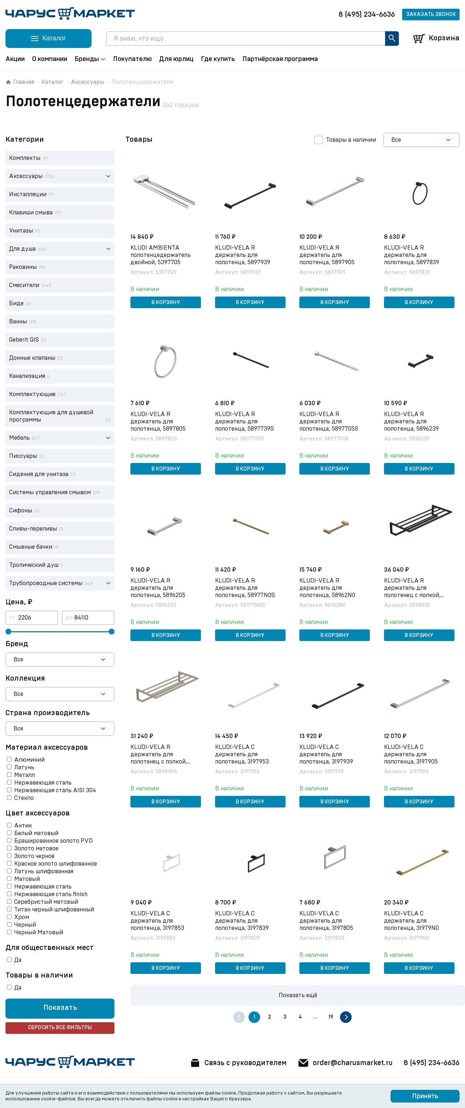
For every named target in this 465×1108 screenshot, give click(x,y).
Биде (16, 303)
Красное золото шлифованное (55, 864)
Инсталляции (27, 194)
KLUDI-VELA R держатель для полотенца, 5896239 (412, 421)
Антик (23, 826)
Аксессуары (87, 82)
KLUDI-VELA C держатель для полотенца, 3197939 (327, 754)
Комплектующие (32, 394)
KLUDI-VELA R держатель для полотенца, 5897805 (158, 421)
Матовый (27, 879)
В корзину (165, 302)
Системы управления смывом (50, 492)
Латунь (24, 767)
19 (330, 1017)
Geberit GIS (24, 340)
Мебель (19, 438)
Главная (19, 82)
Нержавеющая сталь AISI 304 (55, 790)
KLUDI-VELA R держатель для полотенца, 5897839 (412, 255)
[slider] (8, 631)
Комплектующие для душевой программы (51, 416)
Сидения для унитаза (38, 474)
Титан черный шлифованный (54, 909)
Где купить (218, 59)
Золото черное (34, 856)
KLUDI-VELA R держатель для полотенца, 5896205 (158, 587)
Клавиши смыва (31, 212)
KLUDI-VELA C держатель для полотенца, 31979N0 (412, 920)
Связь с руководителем (233, 1063)
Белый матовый (36, 833)
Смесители (24, 285)
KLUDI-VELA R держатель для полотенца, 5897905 (327, 255)
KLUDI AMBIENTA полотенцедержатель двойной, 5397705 (161, 255)
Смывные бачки (30, 547)
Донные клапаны (32, 358)
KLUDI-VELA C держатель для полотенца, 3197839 (243, 920)
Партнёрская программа (280, 59)
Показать (60, 1008)
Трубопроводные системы (45, 583)
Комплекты (24, 158)
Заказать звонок (431, 14)
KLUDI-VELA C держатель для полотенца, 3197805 (327, 920)
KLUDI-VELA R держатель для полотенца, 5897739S (245, 421)
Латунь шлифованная (43, 871)
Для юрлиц (176, 59)
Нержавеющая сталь (43, 783)
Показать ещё (298, 995)
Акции (15, 59)
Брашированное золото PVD (53, 841)
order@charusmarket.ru (343, 1063)
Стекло (24, 798)
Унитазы (21, 231)
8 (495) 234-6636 (367, 14)
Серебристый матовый (46, 902)
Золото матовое (36, 848)
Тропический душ (33, 565)
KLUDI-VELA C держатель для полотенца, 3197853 (158, 920)
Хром (21, 917)
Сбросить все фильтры (60, 1028)
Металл (24, 775)
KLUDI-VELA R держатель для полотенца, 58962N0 (328, 587)
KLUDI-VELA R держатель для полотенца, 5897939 (243, 255)
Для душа (22, 249)
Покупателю (132, 59)
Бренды (90, 59)
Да (17, 960)
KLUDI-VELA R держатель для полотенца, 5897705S (329, 421)
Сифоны (20, 510)
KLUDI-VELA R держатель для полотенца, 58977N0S (246, 587)
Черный (25, 925)
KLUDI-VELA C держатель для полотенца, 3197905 (411, 754)
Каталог (52, 82)
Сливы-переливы (33, 529)
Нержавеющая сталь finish (51, 894)
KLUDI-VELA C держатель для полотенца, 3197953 (243, 754)
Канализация (27, 376)
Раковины (23, 267)
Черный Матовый (38, 932)
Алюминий (29, 760)
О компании (49, 59)
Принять (425, 1096)
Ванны (18, 322)
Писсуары (23, 456)
